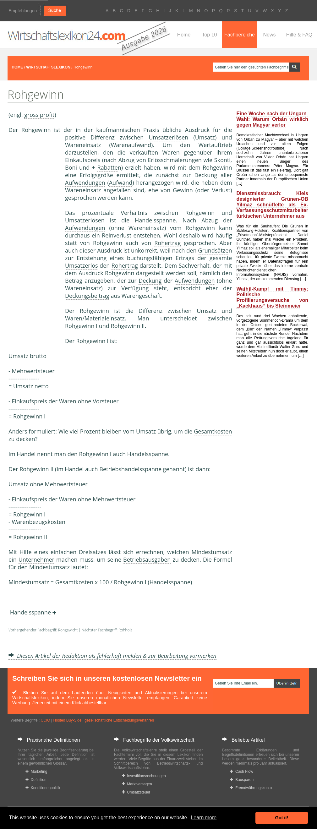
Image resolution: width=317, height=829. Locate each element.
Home (184, 34)
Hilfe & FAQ (299, 34)
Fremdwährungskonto (251, 788)
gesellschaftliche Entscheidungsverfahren (119, 720)
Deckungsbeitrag (87, 295)
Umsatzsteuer (136, 792)
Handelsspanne (155, 220)
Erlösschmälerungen (175, 160)
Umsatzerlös (81, 265)
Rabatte (107, 167)
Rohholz (125, 630)
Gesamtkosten (213, 431)
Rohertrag (167, 243)
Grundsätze (213, 250)
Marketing (36, 771)
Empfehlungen (22, 10)
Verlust (221, 190)
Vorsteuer (106, 401)
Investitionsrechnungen (144, 776)
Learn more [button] (203, 817)
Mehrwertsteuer (33, 371)
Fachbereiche (239, 34)
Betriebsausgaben (147, 559)
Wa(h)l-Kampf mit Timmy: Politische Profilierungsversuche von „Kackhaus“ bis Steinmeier (272, 297)
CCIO (45, 720)
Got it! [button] (281, 817)
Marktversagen (137, 784)
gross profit (39, 114)
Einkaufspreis (82, 160)
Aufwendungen (85, 182)
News (269, 34)
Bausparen (242, 779)
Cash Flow (241, 771)
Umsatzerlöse (167, 137)
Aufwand (120, 182)
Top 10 (209, 34)
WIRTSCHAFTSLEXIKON (48, 67)
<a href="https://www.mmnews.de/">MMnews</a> (33, 238)
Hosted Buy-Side (67, 720)
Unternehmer (36, 559)
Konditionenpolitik (42, 788)
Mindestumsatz (211, 552)
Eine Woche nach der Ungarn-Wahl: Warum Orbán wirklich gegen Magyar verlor (272, 119)
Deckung (205, 175)
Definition (35, 779)
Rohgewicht (68, 630)
